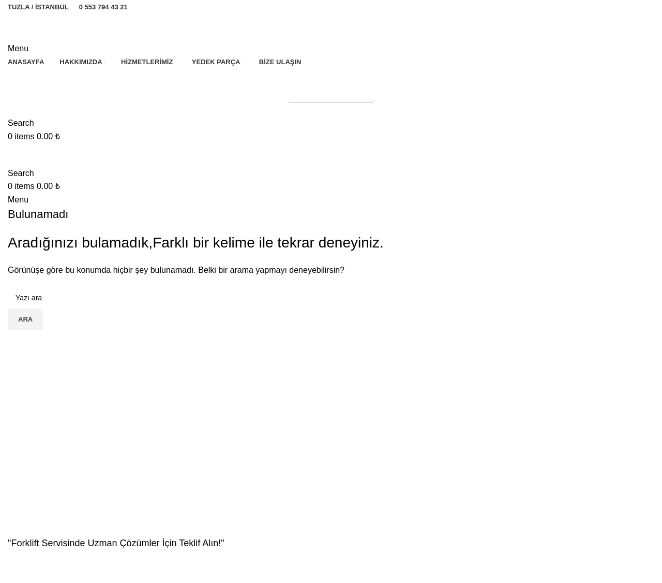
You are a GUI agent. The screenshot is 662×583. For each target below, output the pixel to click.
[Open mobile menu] (18, 48)
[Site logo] (63, 26)
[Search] (21, 123)
